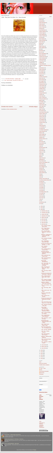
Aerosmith (41, 21)
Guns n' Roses (42, 97)
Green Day (41, 95)
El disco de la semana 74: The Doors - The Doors (14, 439)
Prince (40, 153)
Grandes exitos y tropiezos (44, 364)
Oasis (40, 146)
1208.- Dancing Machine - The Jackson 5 (46, 258)
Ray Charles (41, 160)
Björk (40, 44)
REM (40, 156)
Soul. (5, 80)
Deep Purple (41, 69)
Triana (40, 199)
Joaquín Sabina (42, 113)
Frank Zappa (41, 87)
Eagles (40, 75)
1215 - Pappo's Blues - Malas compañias (45, 229)
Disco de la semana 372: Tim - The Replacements (46, 327)
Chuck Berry (41, 60)
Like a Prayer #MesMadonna (44, 308)
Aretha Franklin (42, 35)
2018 (42, 358)
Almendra (41, 28)
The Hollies (41, 187)
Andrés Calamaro (42, 31)
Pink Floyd (41, 150)
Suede (40, 175)
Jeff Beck (41, 107)
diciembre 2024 (45, 210)
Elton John (41, 78)
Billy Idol (40, 43)
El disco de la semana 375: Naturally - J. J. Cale (46, 244)
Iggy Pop (41, 100)
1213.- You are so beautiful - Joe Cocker (46, 239)
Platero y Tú (41, 151)
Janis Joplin (41, 106)
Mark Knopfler (42, 134)
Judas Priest (41, 118)
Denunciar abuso (43, 392)
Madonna (41, 132)
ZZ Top (40, 203)
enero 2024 (44, 348)
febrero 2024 (44, 346)
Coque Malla (41, 63)
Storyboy (41, 374)
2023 (42, 350)
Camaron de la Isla (42, 56)
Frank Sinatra (41, 85)
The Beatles (41, 182)
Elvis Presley (41, 79)
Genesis (40, 91)
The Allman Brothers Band (44, 180)
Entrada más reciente (7, 106)
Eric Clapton (41, 81)
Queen (40, 154)
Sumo (40, 177)
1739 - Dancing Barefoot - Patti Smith (12, 443)
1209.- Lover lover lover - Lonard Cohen (46, 256)
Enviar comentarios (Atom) (12, 109)
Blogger (34, 449)
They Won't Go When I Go (18, 80)
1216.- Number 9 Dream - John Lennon (46, 226)
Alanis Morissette (42, 22)
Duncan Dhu (41, 73)
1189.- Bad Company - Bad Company (45, 334)
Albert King (41, 24)
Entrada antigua (33, 106)
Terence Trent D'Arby (43, 178)
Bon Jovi (41, 52)
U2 (39, 200)
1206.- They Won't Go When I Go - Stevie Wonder (45, 267)
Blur (40, 49)
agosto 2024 (44, 217)
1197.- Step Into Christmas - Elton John (46, 305)
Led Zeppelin (41, 119)
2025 (42, 207)
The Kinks (41, 188)
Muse (40, 140)
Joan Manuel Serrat (43, 112)
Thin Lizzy (41, 196)
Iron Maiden (41, 101)
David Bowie (41, 67)
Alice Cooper (41, 25)
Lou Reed (41, 128)
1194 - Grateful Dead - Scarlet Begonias (45, 316)
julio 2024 (43, 219)
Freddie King (41, 88)
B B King (41, 37)
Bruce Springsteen (42, 53)
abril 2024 (44, 224)
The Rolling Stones (42, 191)
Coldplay (41, 62)
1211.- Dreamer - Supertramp (44, 247)
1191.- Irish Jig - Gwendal (46, 329)
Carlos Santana (42, 58)
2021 (42, 353)
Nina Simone (41, 143)
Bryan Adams (41, 55)
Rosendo (41, 168)
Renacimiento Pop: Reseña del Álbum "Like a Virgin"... (46, 321)
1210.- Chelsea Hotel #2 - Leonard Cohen (46, 249)
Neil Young (41, 141)
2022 (42, 351)
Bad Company (42, 38)
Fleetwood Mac (42, 84)
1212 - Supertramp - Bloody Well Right (45, 241)
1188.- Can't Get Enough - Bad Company (46, 340)
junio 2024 (44, 220)
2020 (42, 355)
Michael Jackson (42, 138)
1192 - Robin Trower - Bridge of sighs (45, 325)
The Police (41, 190)
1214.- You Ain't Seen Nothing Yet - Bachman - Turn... (46, 231)
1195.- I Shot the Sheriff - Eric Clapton (46, 313)
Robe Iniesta (41, 163)
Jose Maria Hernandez (44, 371)
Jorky (41, 369)
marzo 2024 (44, 344)
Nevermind (42, 372)
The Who (41, 194)
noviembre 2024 (45, 212)
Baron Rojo (41, 41)
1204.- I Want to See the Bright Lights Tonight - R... (46, 276)
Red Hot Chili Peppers (43, 162)
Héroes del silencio (42, 98)
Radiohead (41, 159)
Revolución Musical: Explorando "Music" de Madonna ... (45, 252)
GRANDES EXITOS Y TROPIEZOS (41, 426)
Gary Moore (41, 90)
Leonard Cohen (42, 122)
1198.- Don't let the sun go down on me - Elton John (46, 302)
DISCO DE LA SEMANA (42, 423)
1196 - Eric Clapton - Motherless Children (45, 310)
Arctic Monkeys (42, 34)
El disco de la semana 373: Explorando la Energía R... (46, 299)
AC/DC (40, 19)
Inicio (21, 106)
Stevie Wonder (9, 80)
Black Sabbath (42, 47)
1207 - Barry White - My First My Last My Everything (45, 264)
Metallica (41, 137)
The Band (41, 181)
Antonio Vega (41, 32)
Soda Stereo (41, 171)
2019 (42, 356)
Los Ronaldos (41, 126)
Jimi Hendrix (41, 110)
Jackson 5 (41, 103)
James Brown (41, 104)
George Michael (42, 92)
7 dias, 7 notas (6, 4)
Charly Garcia (41, 59)
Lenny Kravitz (41, 120)
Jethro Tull (41, 109)
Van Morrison (41, 202)
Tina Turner (41, 197)
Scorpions (41, 169)
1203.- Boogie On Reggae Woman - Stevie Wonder (46, 280)
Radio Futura (41, 157)
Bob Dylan (41, 50)
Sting (40, 174)
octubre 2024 (44, 214)
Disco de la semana (43, 363)
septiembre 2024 (45, 215)
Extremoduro (41, 82)
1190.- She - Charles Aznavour (45, 332)
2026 (42, 206)
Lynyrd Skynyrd (42, 131)
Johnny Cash (41, 116)
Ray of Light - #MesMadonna (44, 261)
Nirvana (40, 144)
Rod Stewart (41, 165)
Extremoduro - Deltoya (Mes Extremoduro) (13, 434)
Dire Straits (41, 72)
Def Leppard (41, 70)
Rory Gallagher (42, 166)
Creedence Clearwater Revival (45, 65)
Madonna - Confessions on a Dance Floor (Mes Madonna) (46, 235)
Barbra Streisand (42, 40)
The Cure (41, 184)
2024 (42, 209)
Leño (40, 123)
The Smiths (41, 193)
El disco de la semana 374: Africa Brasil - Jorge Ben (46, 274)
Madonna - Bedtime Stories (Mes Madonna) (46, 283)
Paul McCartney (42, 147)
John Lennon (41, 115)
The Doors (41, 185)
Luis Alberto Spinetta (43, 129)
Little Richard (41, 125)
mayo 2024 (44, 222)
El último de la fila (42, 76)
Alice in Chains (42, 27)
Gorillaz (40, 94)
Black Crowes (41, 46)
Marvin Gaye (41, 135)
